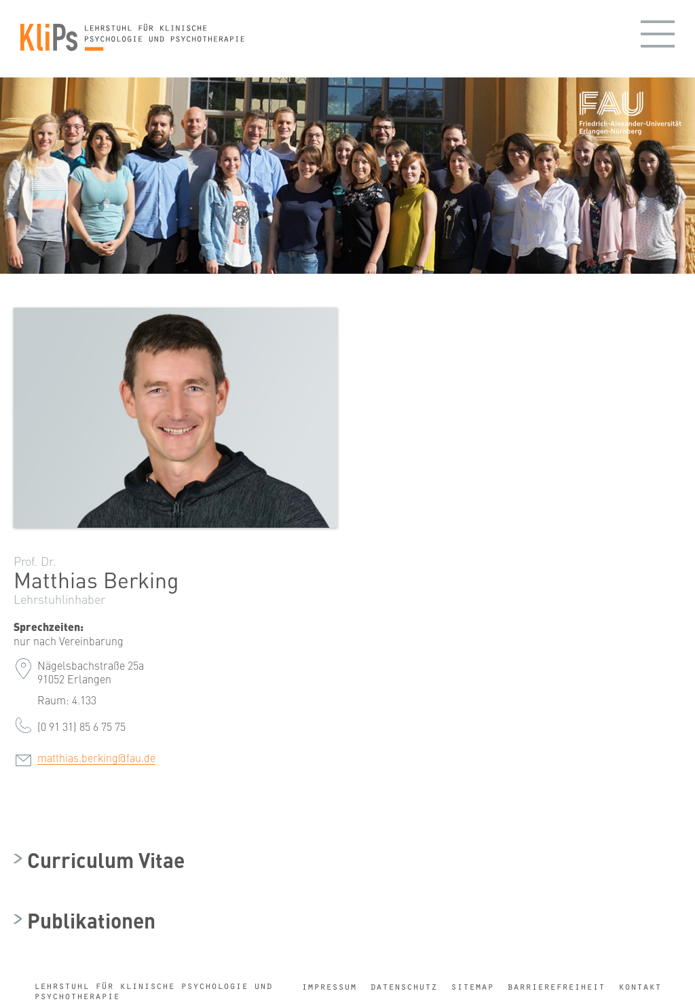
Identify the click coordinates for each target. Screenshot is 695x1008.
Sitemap (472, 986)
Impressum (328, 986)
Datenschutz (403, 986)
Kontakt (639, 986)
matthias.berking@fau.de (96, 757)
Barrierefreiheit (556, 986)
